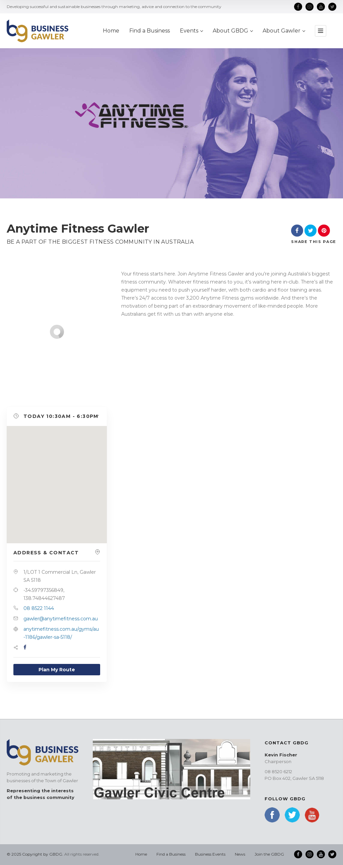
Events (191, 30)
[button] (56, 417)
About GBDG (233, 30)
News (240, 854)
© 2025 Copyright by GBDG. (35, 854)
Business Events (210, 854)
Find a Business (149, 30)
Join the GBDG (269, 854)
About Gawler (284, 30)
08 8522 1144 (38, 608)
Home (111, 30)
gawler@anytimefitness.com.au (60, 619)
